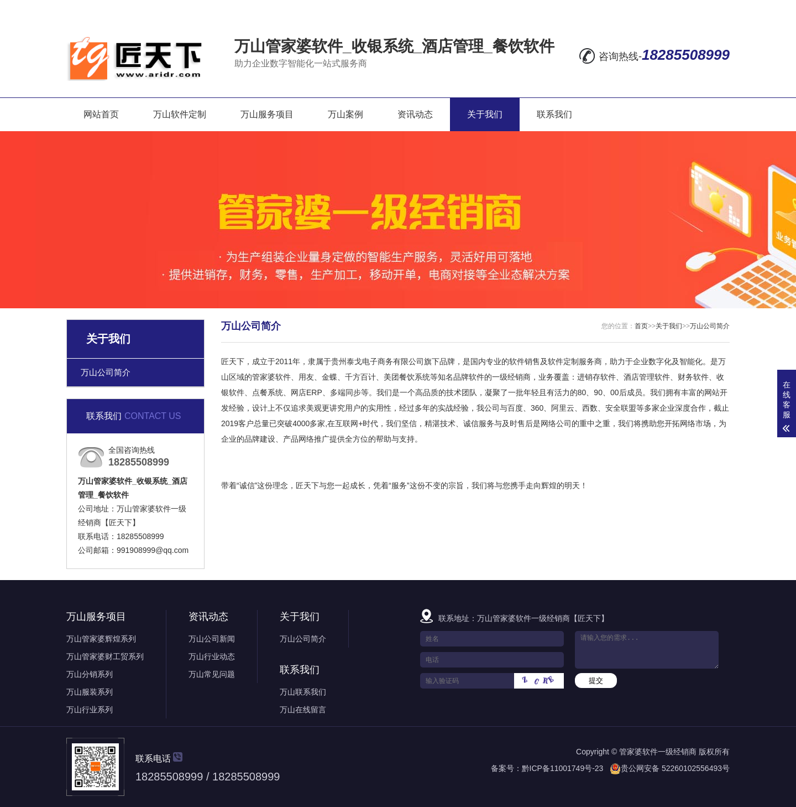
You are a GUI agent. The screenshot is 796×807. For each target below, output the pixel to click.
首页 (641, 326)
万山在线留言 (303, 709)
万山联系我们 (303, 691)
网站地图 (646, 8)
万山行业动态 (211, 656)
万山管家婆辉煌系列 (101, 638)
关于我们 (484, 114)
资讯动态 (415, 114)
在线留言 (595, 8)
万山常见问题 (211, 674)
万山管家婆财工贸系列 (105, 656)
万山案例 (345, 114)
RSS (689, 8)
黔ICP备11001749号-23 (563, 768)
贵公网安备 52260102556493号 (675, 768)
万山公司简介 (105, 372)
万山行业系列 (89, 709)
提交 (596, 680)
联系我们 (554, 114)
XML (719, 8)
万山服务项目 (267, 114)
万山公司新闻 (211, 638)
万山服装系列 (89, 691)
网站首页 (101, 114)
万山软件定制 (179, 114)
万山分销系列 (89, 674)
